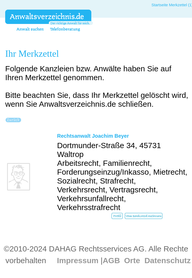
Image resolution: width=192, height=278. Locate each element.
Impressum (77, 260)
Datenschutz (168, 260)
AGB (111, 260)
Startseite (160, 5)
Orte (132, 260)
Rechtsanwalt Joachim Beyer (93, 136)
